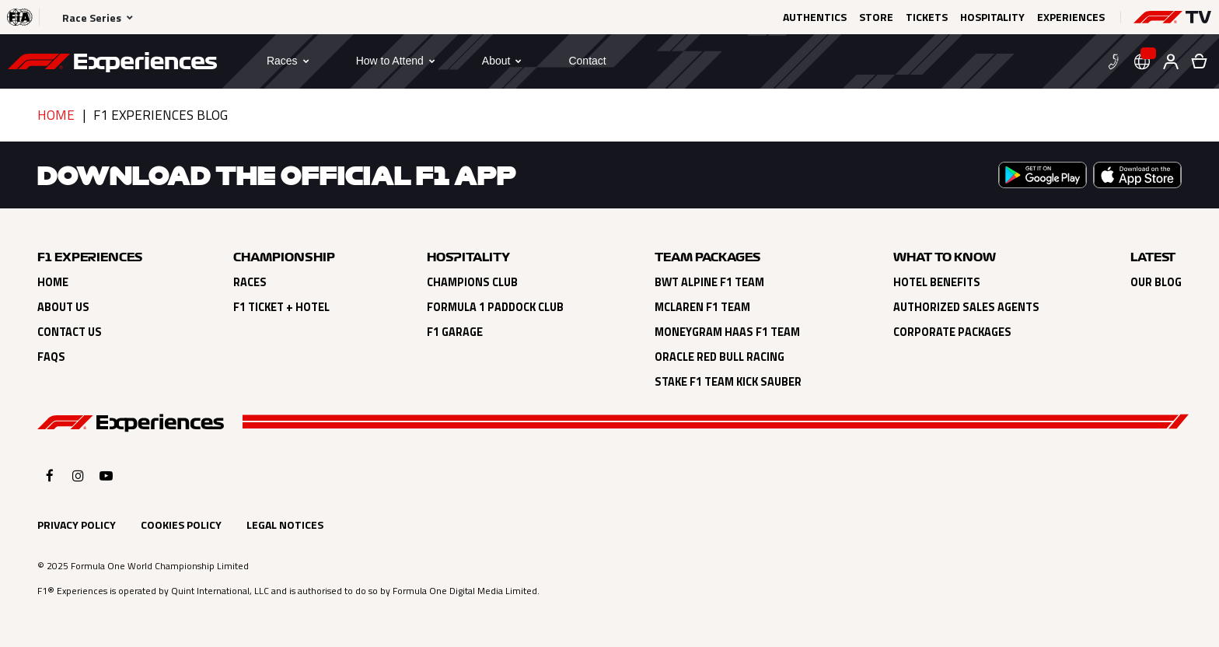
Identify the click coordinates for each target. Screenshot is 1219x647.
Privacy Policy (76, 524)
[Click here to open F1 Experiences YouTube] (106, 475)
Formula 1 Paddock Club (495, 307)
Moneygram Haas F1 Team (727, 332)
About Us (63, 307)
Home (56, 115)
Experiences (1071, 17)
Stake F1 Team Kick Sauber (728, 381)
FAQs (51, 356)
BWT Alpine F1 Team (709, 282)
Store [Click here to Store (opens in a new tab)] (876, 17)
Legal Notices (284, 524)
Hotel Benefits (936, 282)
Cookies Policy (181, 524)
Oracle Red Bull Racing (719, 356)
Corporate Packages (952, 332)
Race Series (91, 17)
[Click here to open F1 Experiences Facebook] (50, 475)
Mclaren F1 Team (702, 307)
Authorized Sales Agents (966, 307)
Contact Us (69, 332)
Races (250, 282)
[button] (1172, 17)
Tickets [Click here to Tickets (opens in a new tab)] (927, 17)
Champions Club (472, 282)
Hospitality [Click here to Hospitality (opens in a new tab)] (992, 17)
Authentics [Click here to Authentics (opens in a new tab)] (815, 17)
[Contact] (587, 60)
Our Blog (1156, 282)
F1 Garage (455, 332)
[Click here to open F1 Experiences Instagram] (78, 475)
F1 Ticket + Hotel (281, 307)
